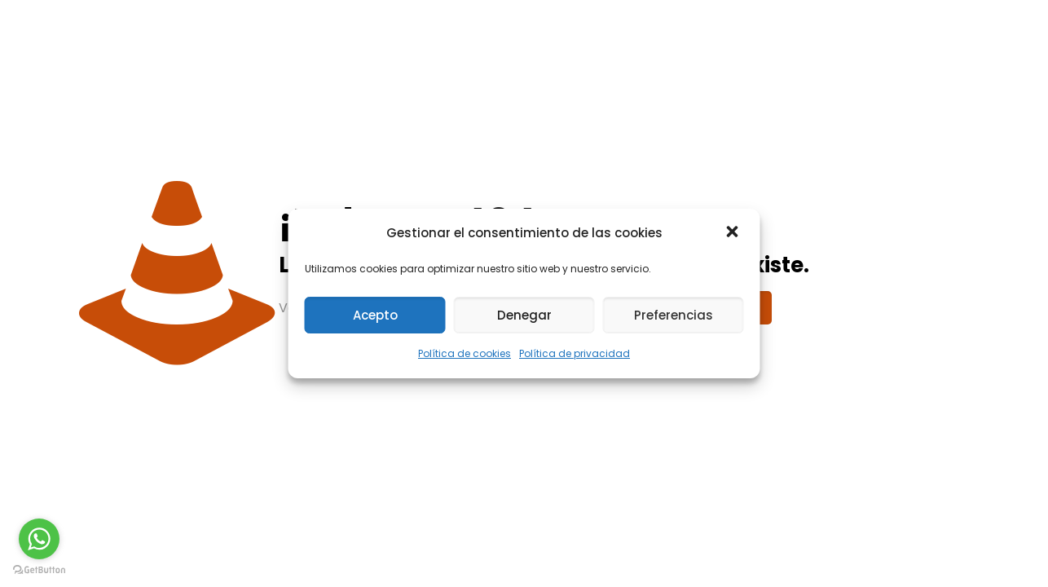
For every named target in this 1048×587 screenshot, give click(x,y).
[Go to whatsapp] (39, 539)
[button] (734, 233)
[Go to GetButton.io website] (39, 570)
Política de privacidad (574, 353)
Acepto (375, 315)
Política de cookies (464, 353)
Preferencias (673, 315)
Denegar (524, 315)
